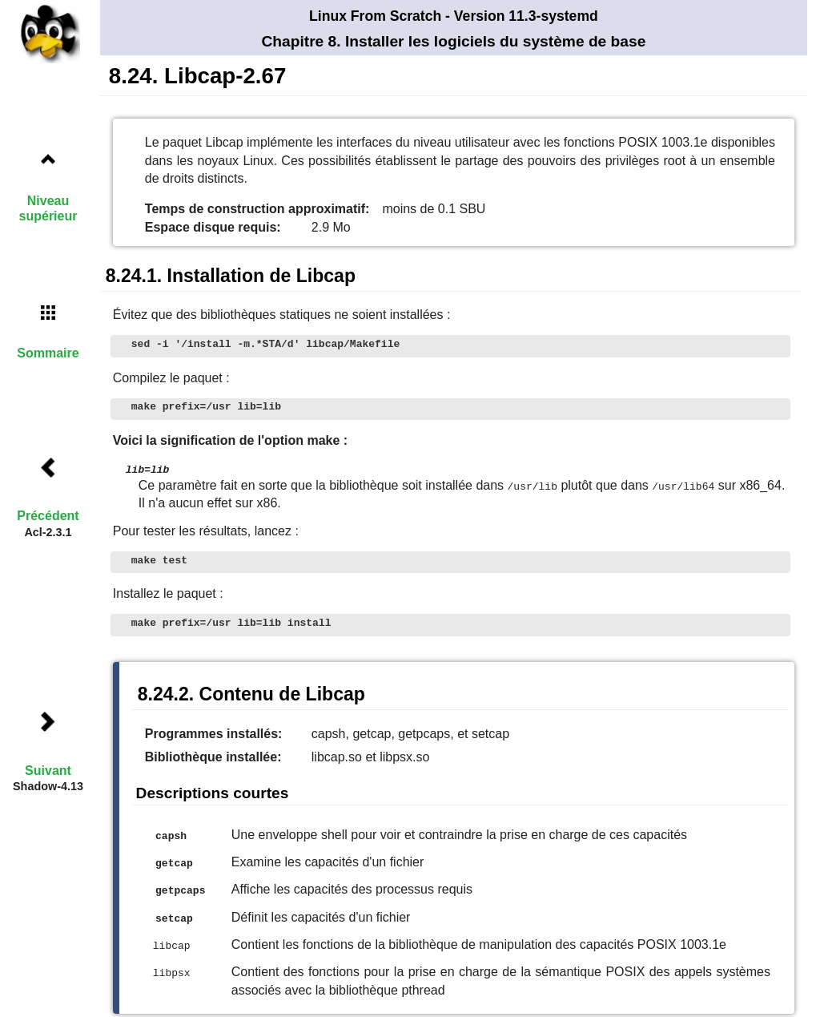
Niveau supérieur (48, 208)
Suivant (48, 770)
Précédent (47, 516)
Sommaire (47, 353)
